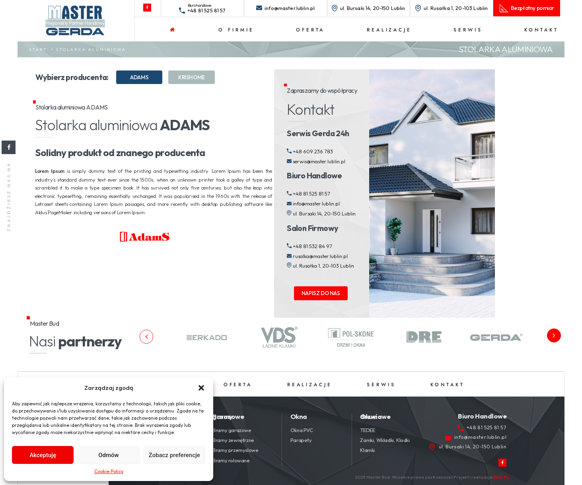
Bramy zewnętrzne (233, 440)
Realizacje (389, 29)
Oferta (310, 29)
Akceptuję (42, 455)
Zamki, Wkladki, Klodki (384, 440)
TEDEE (367, 430)
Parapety (301, 440)
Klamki (367, 450)
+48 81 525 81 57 (206, 10)
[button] (201, 388)
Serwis (468, 29)
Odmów (108, 455)
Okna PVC (301, 430)
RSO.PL (501, 477)
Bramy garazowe (231, 430)
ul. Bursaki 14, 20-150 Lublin (372, 8)
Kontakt (541, 29)
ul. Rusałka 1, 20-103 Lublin (456, 8)
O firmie (236, 29)
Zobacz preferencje (174, 455)
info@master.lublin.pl (290, 8)
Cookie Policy (108, 471)
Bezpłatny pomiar (532, 8)
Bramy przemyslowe (235, 450)
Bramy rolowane (230, 460)
